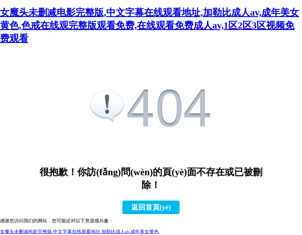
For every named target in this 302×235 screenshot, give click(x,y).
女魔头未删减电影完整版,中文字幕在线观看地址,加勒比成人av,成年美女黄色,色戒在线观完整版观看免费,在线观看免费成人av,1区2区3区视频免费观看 (149, 25)
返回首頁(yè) (151, 207)
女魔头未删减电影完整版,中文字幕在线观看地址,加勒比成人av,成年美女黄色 (79, 231)
